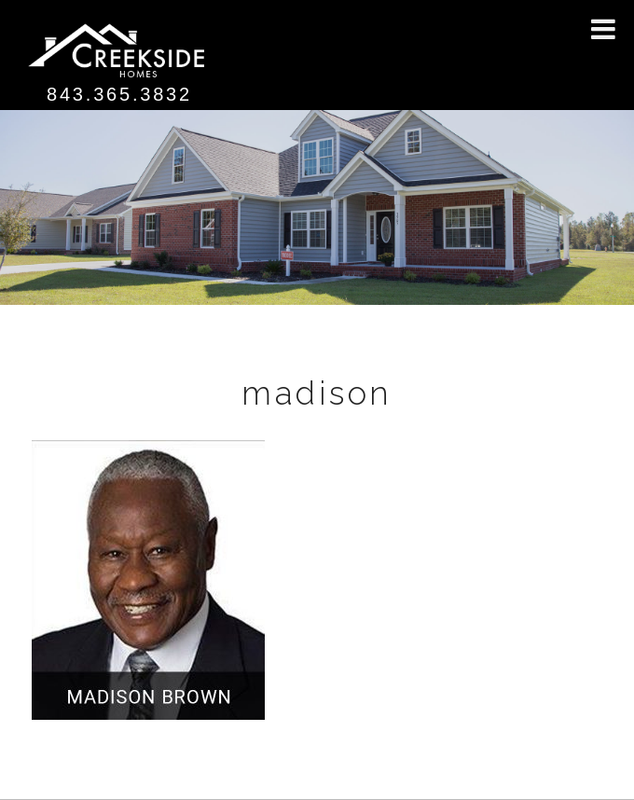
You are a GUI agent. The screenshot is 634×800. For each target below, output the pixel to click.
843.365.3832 (119, 94)
